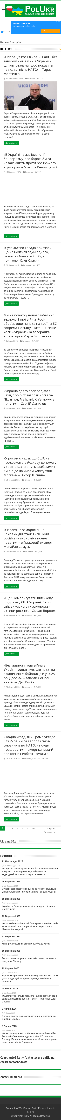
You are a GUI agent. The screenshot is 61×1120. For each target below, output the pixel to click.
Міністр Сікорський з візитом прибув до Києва (26, 943)
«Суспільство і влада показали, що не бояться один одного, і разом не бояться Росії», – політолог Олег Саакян (28, 254)
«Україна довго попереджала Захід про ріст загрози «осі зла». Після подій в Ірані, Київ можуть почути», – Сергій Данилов (29, 397)
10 (33, 828)
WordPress (24, 1108)
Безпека (27, 759)
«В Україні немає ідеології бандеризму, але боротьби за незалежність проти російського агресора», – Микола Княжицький (30, 160)
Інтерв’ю (31, 79)
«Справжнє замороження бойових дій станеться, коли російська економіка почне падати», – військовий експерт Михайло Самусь (28, 538)
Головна (4, 42)
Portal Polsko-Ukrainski (43, 1108)
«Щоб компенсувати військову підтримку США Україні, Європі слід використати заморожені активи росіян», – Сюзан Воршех (29, 604)
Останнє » (49, 832)
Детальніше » (11, 143)
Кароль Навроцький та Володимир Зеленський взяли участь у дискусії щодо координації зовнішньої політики (30, 978)
